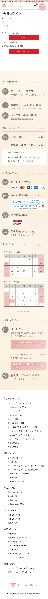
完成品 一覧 (12, 462)
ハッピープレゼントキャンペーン (21, 439)
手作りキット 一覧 (15, 458)
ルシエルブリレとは (12, 399)
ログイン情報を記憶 (10, 33)
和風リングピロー (11, 488)
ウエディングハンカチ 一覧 (19, 474)
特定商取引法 (13, 534)
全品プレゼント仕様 (16, 423)
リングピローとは (15, 415)
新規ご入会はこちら (24, 51)
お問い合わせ (9, 564)
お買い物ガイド (10, 529)
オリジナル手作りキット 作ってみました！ (26, 431)
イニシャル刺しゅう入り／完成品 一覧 (23, 470)
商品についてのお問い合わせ (19, 572)
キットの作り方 (10, 511)
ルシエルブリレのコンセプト (19, 403)
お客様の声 (12, 478)
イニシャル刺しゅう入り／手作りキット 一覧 (26, 466)
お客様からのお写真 (16, 482)
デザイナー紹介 (14, 411)
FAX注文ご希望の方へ (16, 558)
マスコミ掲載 (13, 419)
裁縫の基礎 (12, 523)
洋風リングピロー (11, 453)
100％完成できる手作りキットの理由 (23, 427)
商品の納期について (16, 542)
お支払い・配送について (18, 538)
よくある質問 (13, 550)
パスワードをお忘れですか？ (12, 42)
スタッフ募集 (13, 447)
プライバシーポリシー (17, 546)
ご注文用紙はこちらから (22, 119)
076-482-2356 (33, 105)
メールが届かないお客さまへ (19, 554)
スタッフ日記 (13, 443)
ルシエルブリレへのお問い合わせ (21, 568)
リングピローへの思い (17, 407)
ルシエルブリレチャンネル (18, 435)
